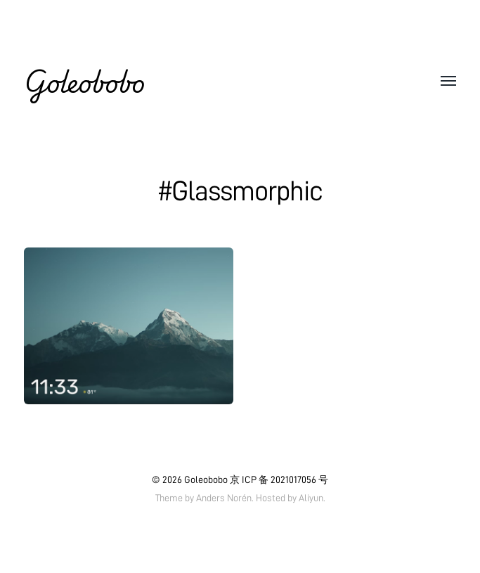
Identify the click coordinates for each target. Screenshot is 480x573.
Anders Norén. (225, 498)
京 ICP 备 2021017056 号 (279, 479)
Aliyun (311, 498)
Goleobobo (84, 81)
